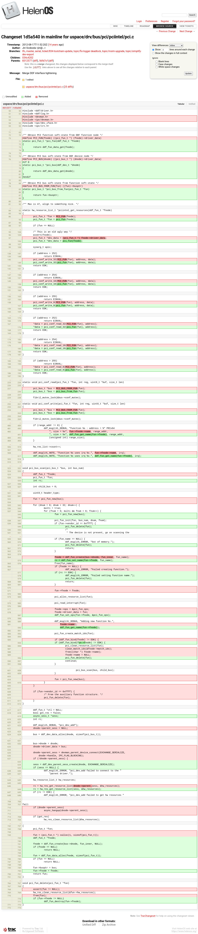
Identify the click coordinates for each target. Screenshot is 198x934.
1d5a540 (31, 36)
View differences (160, 45)
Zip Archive (109, 924)
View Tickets (187, 26)
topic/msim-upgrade (113, 51)
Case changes (165, 64)
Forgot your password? (183, 21)
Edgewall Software (34, 931)
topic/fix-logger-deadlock (87, 51)
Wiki (115, 26)
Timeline (128, 26)
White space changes (169, 67)
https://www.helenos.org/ (184, 931)
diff (35, 60)
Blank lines (163, 61)
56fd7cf (43, 60)
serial (38, 51)
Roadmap (145, 26)
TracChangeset (147, 916)
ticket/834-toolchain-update (57, 51)
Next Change (186, 31)
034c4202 (27, 57)
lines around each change (178, 49)
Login (139, 21)
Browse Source (164, 26)
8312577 (27, 60)
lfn (23, 51)
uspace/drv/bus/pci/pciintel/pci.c (102, 36)
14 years (53, 44)
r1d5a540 (17, 108)
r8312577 (7, 108)
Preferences (151, 21)
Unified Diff (89, 924)
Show (156, 49)
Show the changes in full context (169, 53)
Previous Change (167, 31)
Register (165, 21)
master (30, 51)
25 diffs (68, 86)
